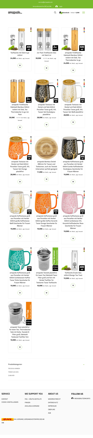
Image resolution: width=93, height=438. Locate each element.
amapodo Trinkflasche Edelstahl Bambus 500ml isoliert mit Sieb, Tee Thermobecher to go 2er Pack (20, 109)
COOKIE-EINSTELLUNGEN (10, 402)
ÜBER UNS (51, 409)
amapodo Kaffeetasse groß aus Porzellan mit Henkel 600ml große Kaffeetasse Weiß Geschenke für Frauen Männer (20, 220)
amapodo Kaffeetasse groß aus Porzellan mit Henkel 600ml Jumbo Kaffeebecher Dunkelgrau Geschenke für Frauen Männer (73, 166)
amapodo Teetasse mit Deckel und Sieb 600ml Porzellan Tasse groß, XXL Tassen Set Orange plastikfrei (20, 166)
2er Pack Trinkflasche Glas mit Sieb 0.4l (46, 54)
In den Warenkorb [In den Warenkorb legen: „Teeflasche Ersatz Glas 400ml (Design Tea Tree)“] (73, 285)
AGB (49, 412)
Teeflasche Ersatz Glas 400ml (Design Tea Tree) (73, 274)
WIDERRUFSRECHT (54, 399)
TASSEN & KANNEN (14, 368)
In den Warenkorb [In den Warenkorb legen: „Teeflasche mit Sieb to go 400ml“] (20, 65)
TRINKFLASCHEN (13, 372)
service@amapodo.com (45, 2)
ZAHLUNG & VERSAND (32, 405)
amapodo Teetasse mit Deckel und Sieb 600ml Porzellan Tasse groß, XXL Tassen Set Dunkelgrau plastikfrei (46, 109)
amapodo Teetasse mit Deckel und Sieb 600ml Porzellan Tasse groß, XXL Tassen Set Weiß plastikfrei (73, 108)
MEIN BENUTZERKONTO (80, 398)
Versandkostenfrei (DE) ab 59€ (42, 6)
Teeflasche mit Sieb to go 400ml (20, 54)
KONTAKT (5, 399)
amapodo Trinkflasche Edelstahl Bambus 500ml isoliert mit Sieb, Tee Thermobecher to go (73, 56)
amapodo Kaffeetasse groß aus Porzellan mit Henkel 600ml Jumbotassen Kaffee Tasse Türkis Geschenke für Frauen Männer (20, 277)
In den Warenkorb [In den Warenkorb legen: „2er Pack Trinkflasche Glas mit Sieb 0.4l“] (46, 68)
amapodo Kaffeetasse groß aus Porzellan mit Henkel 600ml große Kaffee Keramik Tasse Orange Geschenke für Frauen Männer (46, 220)
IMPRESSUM (52, 405)
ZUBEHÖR (11, 375)
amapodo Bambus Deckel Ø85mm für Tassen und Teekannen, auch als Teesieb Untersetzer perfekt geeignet (46, 165)
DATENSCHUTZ (53, 402)
